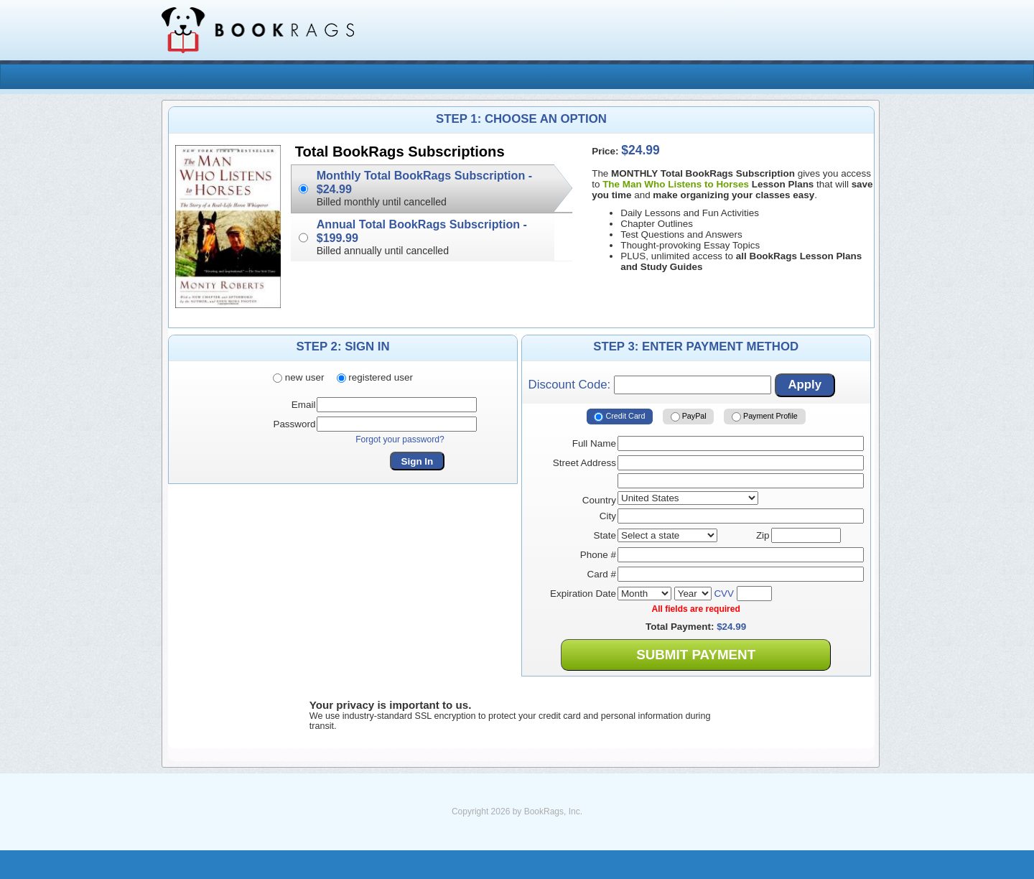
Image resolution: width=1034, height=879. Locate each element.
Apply (804, 384)
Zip (763, 535)
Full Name (594, 443)
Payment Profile (765, 416)
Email (304, 404)
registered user (375, 377)
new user (298, 377)
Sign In (417, 461)
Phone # (598, 554)
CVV (724, 593)
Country (599, 500)
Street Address (584, 462)
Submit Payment (695, 654)
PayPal (689, 416)
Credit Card (619, 416)
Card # (601, 574)
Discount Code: (649, 385)
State (605, 535)
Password (294, 424)
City (608, 516)
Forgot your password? (399, 439)
